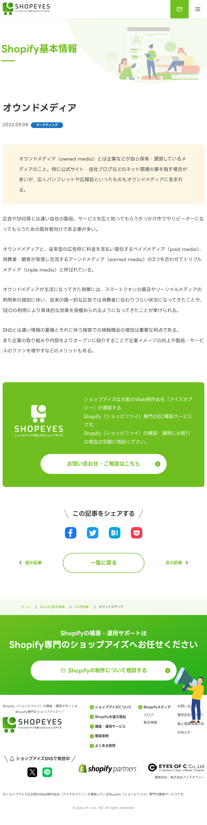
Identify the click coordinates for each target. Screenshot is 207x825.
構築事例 (102, 736)
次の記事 (173, 563)
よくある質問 (105, 745)
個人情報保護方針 (190, 724)
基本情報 (150, 722)
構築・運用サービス (110, 726)
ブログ (148, 715)
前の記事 (33, 563)
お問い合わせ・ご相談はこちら (103, 464)
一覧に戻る (104, 563)
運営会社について (190, 715)
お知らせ (184, 732)
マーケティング (47, 125)
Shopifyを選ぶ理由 (110, 716)
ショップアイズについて (113, 707)
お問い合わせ (187, 706)
